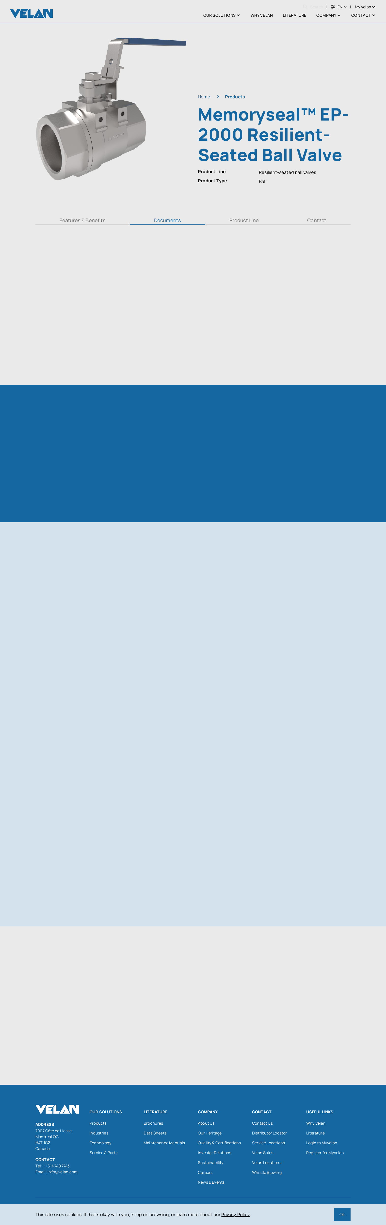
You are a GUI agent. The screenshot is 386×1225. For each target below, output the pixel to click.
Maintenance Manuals (164, 1143)
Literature (315, 1133)
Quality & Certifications (219, 1143)
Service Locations (268, 1143)
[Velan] (31, 13)
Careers (205, 1172)
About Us (206, 1123)
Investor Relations (214, 1152)
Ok (342, 1214)
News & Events (211, 1182)
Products (235, 97)
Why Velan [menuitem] (262, 15)
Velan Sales (262, 1152)
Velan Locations (266, 1162)
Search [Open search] (313, 7)
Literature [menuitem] (294, 15)
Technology (100, 1143)
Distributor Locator (269, 1133)
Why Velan (316, 1123)
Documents (167, 220)
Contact (316, 220)
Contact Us (262, 1123)
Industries (99, 1133)
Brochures (153, 1123)
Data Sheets (155, 1133)
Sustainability (211, 1162)
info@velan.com (63, 1172)
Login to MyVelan (321, 1143)
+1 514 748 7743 (57, 1166)
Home (204, 97)
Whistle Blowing (267, 1172)
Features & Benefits (82, 220)
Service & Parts (103, 1152)
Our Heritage (210, 1133)
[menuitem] (336, 7)
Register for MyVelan (325, 1152)
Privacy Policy (235, 1214)
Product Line (244, 220)
